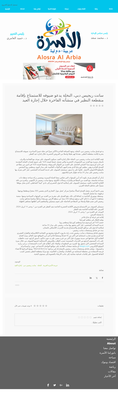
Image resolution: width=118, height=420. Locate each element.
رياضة (112, 366)
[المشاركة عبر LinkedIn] (90, 278)
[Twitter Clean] (54, 385)
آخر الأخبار (110, 376)
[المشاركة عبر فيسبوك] (102, 278)
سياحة (101, 270)
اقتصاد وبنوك (108, 362)
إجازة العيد (18, 265)
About (111, 343)
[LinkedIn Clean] (67, 385)
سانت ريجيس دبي (29, 265)
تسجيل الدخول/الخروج (9, 5)
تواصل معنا (109, 348)
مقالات (112, 371)
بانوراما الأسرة (108, 352)
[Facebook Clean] (48, 385)
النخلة (40, 265)
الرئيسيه (111, 338)
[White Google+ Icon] (61, 385)
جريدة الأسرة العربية (50, 265)
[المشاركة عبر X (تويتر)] (96, 278)
